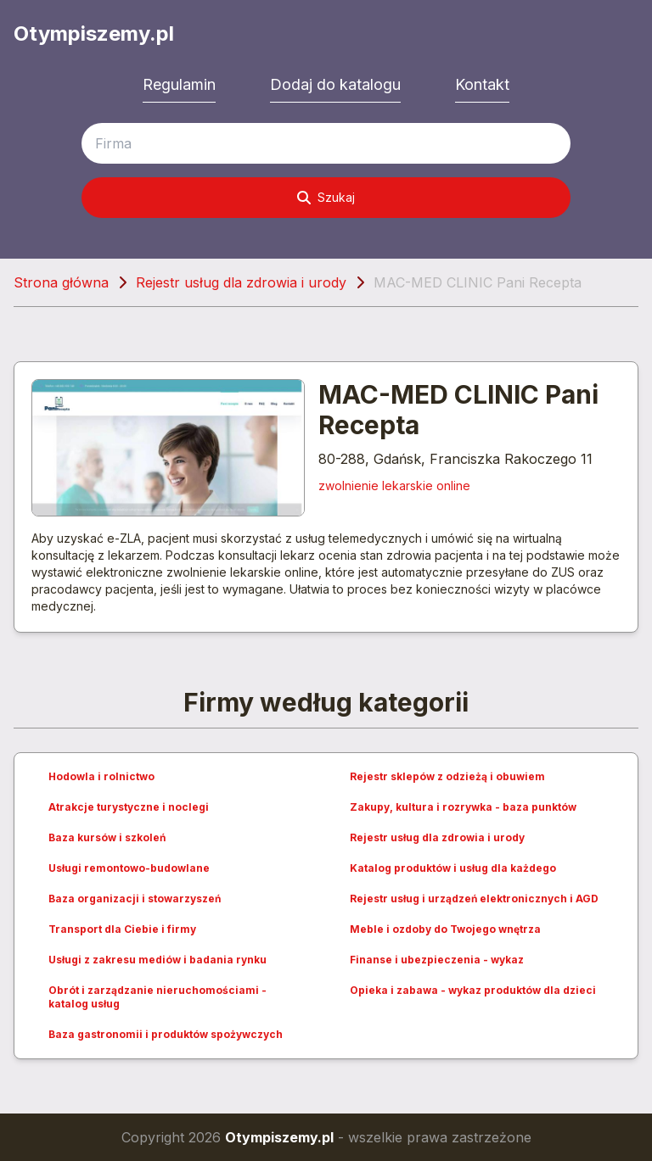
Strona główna (61, 282)
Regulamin (179, 84)
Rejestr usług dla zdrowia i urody (241, 282)
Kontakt (482, 84)
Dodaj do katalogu (335, 84)
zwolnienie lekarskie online (394, 485)
